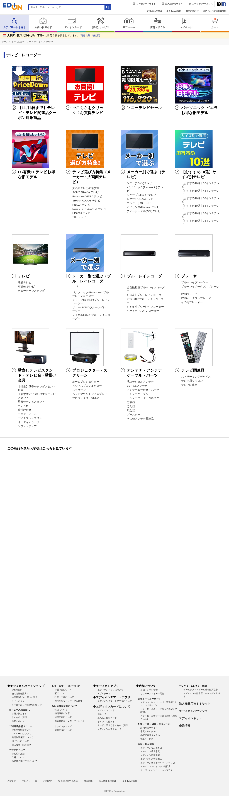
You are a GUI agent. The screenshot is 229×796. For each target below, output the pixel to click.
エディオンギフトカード (109, 729)
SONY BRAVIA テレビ (85, 192)
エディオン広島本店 (150, 755)
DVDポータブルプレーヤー (197, 298)
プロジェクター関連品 (85, 398)
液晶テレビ (24, 282)
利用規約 (47, 781)
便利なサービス (100, 23)
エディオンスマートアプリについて (115, 701)
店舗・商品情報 (146, 744)
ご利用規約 (17, 690)
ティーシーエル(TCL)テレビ (143, 211)
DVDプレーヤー (190, 294)
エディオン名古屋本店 (151, 759)
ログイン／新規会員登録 (214, 11)
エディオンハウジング (203, 4)
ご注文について (17, 750)
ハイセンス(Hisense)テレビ (143, 207)
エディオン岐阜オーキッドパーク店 (157, 763)
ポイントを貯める (106, 721)
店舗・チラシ (157, 23)
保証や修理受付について (64, 706)
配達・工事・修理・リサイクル (154, 724)
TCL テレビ (79, 217)
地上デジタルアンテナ (140, 381)
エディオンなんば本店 (151, 747)
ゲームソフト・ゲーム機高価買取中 (200, 689)
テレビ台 (23, 405)
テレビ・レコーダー (43, 41)
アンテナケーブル (137, 394)
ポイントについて (20, 741)
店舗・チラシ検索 (149, 690)
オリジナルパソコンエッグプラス (156, 770)
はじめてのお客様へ (19, 710)
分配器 (131, 406)
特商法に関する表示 (68, 781)
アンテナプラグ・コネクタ (143, 398)
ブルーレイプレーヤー (194, 282)
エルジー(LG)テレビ (139, 203)
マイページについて (21, 733)
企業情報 (184, 725)
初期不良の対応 (62, 713)
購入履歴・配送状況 (21, 745)
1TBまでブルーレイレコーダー (145, 306)
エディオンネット (190, 718)
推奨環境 (88, 781)
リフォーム (129, 23)
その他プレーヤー (192, 302)
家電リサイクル (147, 731)
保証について (61, 709)
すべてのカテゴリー (21, 41)
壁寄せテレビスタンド (31, 401)
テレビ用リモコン (192, 380)
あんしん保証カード (107, 718)
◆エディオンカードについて (111, 706)
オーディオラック (28, 422)
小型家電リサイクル (150, 735)
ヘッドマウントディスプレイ (89, 394)
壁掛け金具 (24, 409)
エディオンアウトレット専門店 (155, 766)
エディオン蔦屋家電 (150, 751)
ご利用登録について (21, 730)
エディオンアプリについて (110, 690)
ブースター (133, 414)
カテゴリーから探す (14, 23)
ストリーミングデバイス (196, 376)
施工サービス (146, 739)
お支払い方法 (18, 753)
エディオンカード (71, 23)
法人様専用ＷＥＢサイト (194, 703)
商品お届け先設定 (91, 35)
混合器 (131, 410)
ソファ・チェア (27, 426)
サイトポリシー (19, 701)
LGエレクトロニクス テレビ (89, 208)
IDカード (102, 714)
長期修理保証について (22, 737)
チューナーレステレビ (31, 290)
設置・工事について (64, 697)
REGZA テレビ (81, 204)
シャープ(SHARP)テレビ (142, 194)
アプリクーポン (105, 693)
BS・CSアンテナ (137, 385)
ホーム (5, 41)
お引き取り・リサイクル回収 (68, 701)
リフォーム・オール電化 (152, 693)
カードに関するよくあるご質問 (113, 725)
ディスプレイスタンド (31, 418)
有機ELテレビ (26, 286)
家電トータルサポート (149, 699)
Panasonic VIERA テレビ (87, 196)
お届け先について (63, 689)
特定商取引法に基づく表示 (24, 697)
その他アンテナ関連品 (140, 418)
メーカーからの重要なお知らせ (27, 705)
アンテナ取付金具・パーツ (143, 389)
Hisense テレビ (81, 212)
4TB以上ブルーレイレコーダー (145, 295)
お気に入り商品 (154, 11)
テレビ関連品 (189, 384)
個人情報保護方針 (20, 693)
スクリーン (79, 389)
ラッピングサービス (64, 726)
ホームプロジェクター (85, 381)
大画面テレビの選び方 (85, 188)
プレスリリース (29, 781)
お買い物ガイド (43, 23)
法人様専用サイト (173, 4)
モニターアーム (27, 414)
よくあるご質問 (173, 11)
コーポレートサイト (146, 4)
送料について (18, 757)
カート (214, 23)
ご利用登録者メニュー (20, 726)
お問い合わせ (192, 11)
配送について (61, 693)
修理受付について (63, 717)
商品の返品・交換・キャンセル (70, 721)
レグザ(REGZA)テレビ (140, 199)
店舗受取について (63, 730)
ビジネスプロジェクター (87, 385)
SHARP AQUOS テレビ (86, 200)
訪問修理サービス (149, 727)
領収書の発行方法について (24, 761)
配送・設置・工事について (66, 686)
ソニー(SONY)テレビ (139, 183)
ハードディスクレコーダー (143, 310)
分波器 (131, 402)
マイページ (186, 23)
